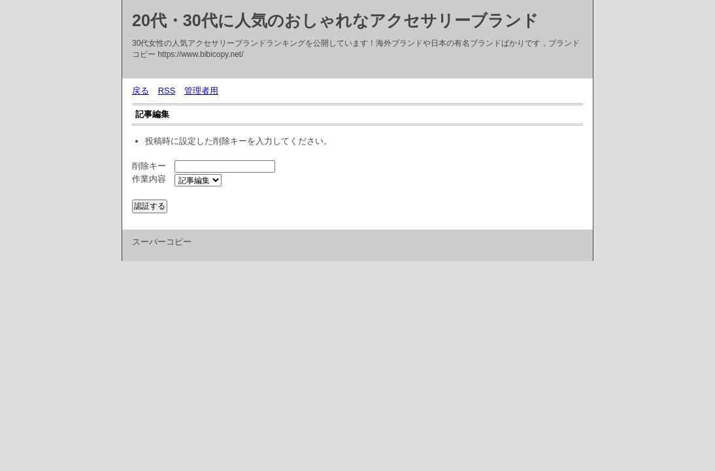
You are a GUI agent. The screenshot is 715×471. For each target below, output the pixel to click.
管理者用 (201, 91)
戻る (140, 91)
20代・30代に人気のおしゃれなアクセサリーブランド (335, 20)
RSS (167, 91)
